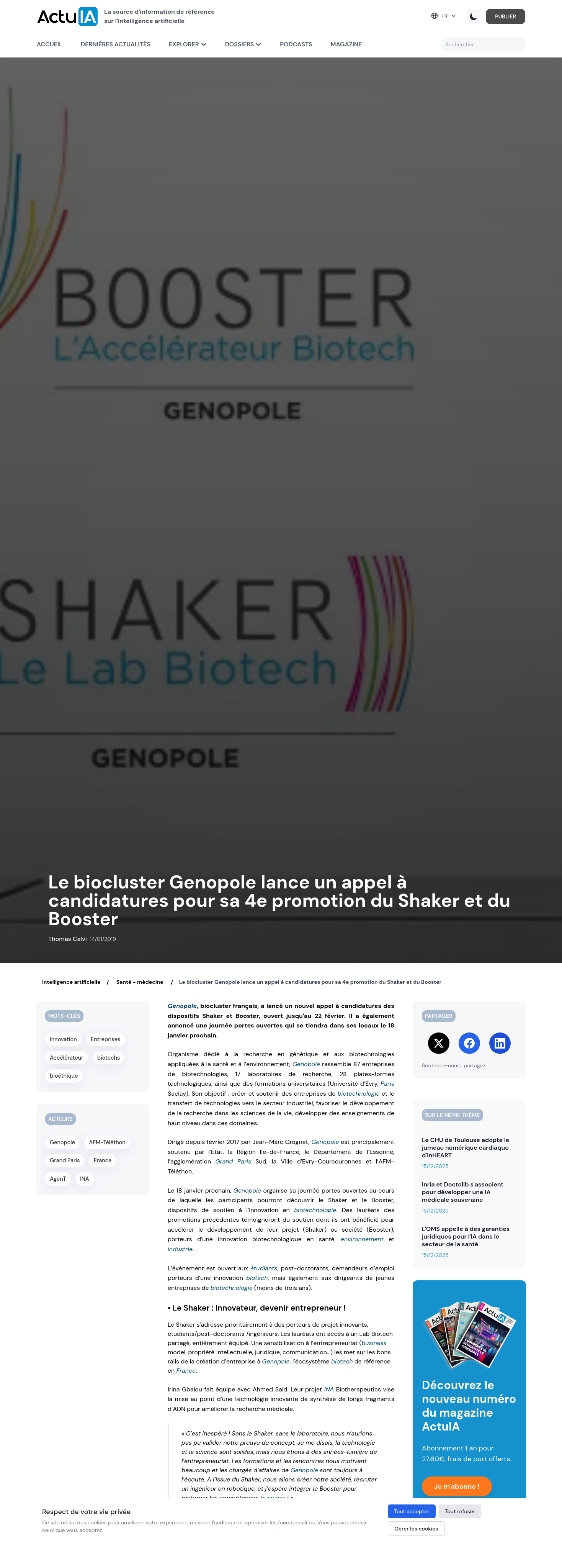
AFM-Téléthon (107, 1140)
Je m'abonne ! (457, 1486)
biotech (257, 1278)
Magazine (346, 44)
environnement (362, 1239)
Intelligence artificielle (71, 981)
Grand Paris (233, 1161)
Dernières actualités (115, 44)
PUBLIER (505, 16)
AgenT (58, 1175)
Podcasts (296, 44)
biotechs (108, 1056)
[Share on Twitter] (438, 1043)
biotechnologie (359, 1094)
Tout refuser (460, 1511)
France (186, 1371)
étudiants (264, 1268)
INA (329, 1389)
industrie (180, 1249)
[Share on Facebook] (469, 1043)
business (374, 1343)
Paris (387, 1084)
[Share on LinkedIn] (500, 1043)
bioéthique (63, 1074)
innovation (63, 1039)
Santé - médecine (139, 981)
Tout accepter (411, 1511)
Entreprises (105, 1039)
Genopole (182, 1006)
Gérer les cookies (416, 1528)
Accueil (49, 44)
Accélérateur (66, 1056)
